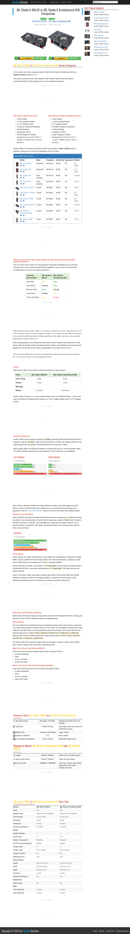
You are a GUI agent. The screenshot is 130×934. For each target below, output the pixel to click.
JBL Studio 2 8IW (26, 219)
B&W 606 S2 (98, 35)
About (95, 931)
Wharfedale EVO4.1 (101, 53)
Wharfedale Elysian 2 (101, 24)
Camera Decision (122, 931)
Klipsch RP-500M (100, 41)
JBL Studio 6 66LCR (27, 205)
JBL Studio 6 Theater (27, 193)
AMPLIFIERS (54, 2)
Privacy (101, 931)
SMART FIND (66, 2)
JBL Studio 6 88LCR (27, 187)
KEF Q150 (97, 30)
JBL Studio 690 (25, 181)
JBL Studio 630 (25, 163)
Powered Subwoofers (35, 511)
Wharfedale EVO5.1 (101, 47)
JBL (36, 75)
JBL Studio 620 (25, 169)
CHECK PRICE (31, 58)
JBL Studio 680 (25, 175)
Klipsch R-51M (99, 12)
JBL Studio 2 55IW (26, 199)
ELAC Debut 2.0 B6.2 (101, 18)
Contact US (110, 931)
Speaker (20, 2)
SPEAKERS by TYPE (39, 2)
